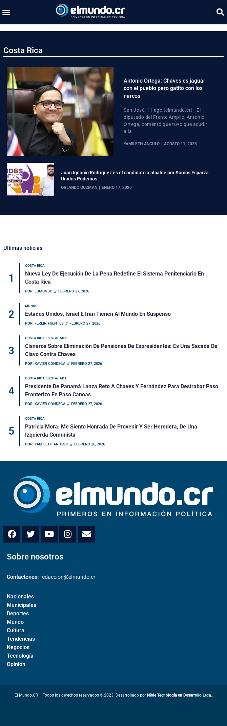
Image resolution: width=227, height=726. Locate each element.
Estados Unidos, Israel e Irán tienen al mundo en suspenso (98, 314)
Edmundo (44, 291)
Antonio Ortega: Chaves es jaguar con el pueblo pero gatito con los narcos (164, 88)
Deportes (18, 613)
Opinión (16, 664)
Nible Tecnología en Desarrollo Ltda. (179, 695)
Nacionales (20, 596)
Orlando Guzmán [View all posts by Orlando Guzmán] (79, 187)
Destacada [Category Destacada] (56, 338)
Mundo (15, 622)
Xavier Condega (50, 364)
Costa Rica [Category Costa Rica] (35, 265)
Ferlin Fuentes (49, 323)
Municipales (21, 605)
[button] (6, 12)
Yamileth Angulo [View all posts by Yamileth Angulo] (142, 144)
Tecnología (20, 656)
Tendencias (21, 639)
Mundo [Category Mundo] (31, 306)
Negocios (18, 647)
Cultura (15, 630)
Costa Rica (23, 50)
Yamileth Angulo (51, 444)
